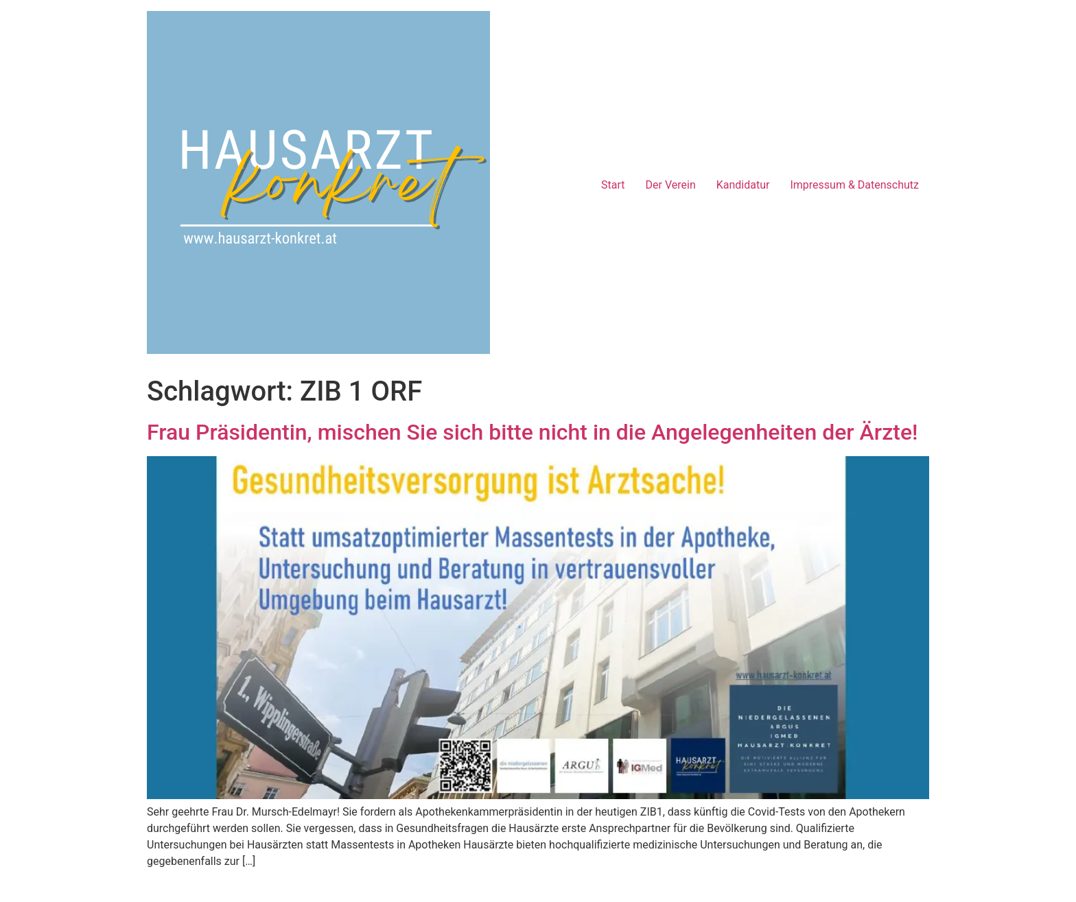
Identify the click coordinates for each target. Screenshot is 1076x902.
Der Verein (671, 184)
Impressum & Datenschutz (854, 184)
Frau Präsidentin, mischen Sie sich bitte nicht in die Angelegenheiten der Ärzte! (532, 432)
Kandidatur (743, 184)
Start (612, 184)
